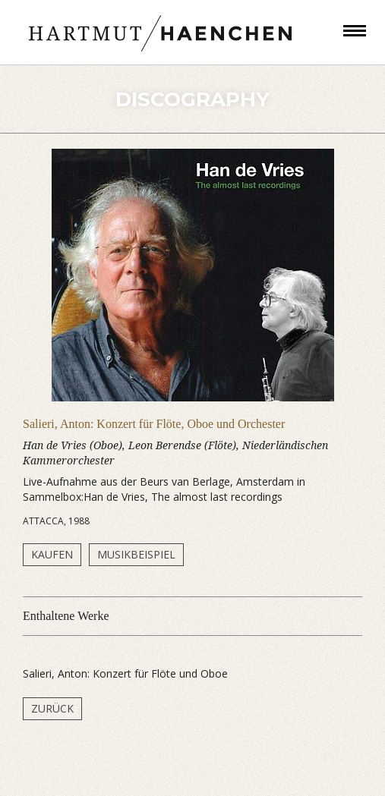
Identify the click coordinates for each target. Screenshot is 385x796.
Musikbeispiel (136, 554)
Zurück (52, 708)
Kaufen (52, 554)
